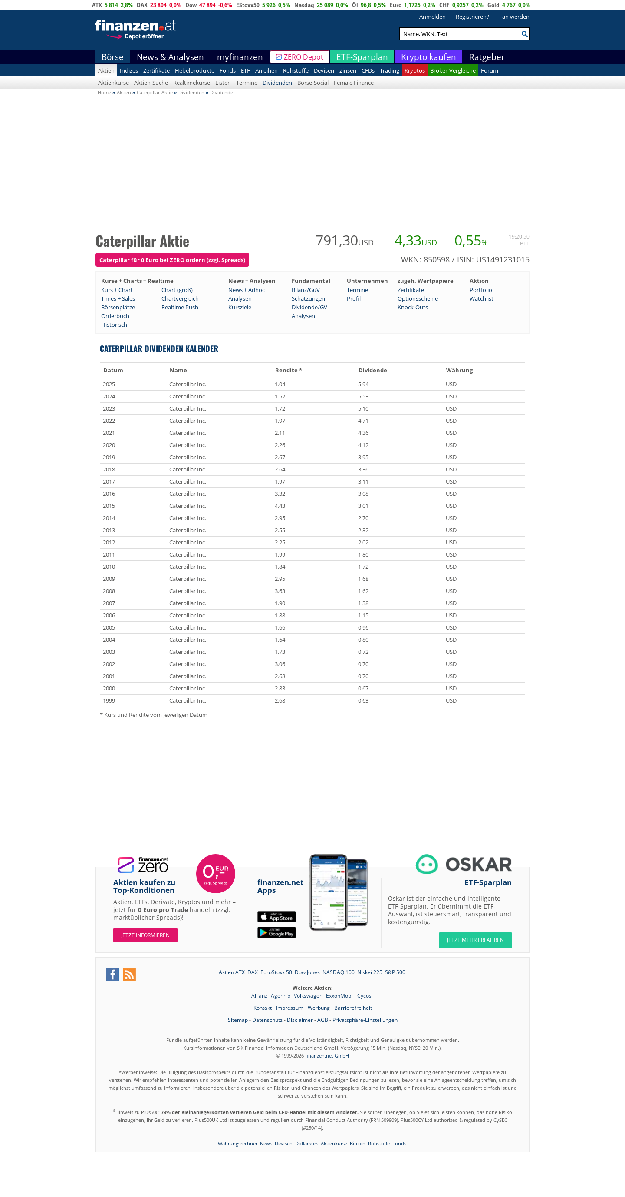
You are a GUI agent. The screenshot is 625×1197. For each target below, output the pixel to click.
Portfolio (481, 290)
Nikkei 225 (369, 972)
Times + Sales (118, 298)
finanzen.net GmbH (327, 1055)
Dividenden (277, 82)
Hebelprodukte (194, 70)
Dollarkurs (306, 1143)
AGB (322, 1020)
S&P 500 (395, 972)
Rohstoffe (296, 70)
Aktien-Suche (151, 82)
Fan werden (514, 16)
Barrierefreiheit (353, 1007)
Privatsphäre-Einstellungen (365, 1020)
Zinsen (347, 70)
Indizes (129, 70)
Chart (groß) (177, 290)
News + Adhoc (246, 290)
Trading (389, 70)
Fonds (228, 70)
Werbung (319, 1007)
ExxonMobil (340, 995)
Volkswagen (309, 995)
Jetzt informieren (145, 935)
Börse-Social (313, 82)
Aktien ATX (232, 972)
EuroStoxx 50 (276, 972)
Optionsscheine (418, 298)
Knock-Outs (413, 307)
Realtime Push (179, 307)
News (266, 1143)
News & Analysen (170, 57)
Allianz (260, 995)
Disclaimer (300, 1020)
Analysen (240, 298)
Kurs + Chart (117, 290)
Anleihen (266, 70)
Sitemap (238, 1020)
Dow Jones (307, 972)
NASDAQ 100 (338, 972)
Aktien (106, 70)
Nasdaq (304, 5)
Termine (246, 82)
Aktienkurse (113, 82)
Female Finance (354, 82)
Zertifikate (156, 70)
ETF (245, 70)
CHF (444, 5)
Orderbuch (115, 316)
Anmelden (432, 16)
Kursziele (239, 307)
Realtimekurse (191, 82)
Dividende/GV (309, 307)
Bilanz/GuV (306, 290)
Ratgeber (487, 57)
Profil (354, 298)
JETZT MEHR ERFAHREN (475, 940)
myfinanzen (240, 57)
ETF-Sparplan (362, 57)
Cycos (364, 995)
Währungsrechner (237, 1143)
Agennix (281, 995)
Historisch (114, 324)
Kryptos (415, 70)
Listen (223, 82)
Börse (113, 57)
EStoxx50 (248, 5)
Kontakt (262, 1007)
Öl (355, 5)
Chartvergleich (180, 298)
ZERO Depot (303, 57)
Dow (191, 5)
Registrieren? (472, 16)
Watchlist (481, 298)
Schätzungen (308, 298)
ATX (97, 5)
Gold (493, 5)
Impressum (289, 1007)
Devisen (324, 70)
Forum (489, 70)
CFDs (368, 70)
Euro (395, 5)
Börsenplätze (118, 307)
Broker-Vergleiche (453, 70)
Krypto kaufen (428, 57)
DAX (142, 5)
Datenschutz (267, 1020)
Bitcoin (357, 1143)
